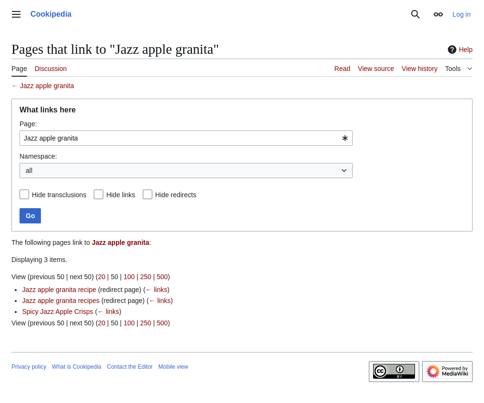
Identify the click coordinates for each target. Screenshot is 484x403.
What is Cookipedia (76, 366)
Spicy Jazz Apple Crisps (57, 311)
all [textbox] (29, 170)
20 (102, 277)
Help (459, 49)
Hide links (120, 195)
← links (157, 289)
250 (145, 277)
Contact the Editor (130, 366)
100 (129, 277)
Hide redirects (175, 195)
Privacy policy (28, 366)
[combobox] (186, 138)
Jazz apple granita (47, 86)
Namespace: (38, 156)
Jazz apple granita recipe (59, 289)
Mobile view (173, 366)
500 (162, 277)
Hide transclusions (59, 195)
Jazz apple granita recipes (60, 300)
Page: (28, 124)
